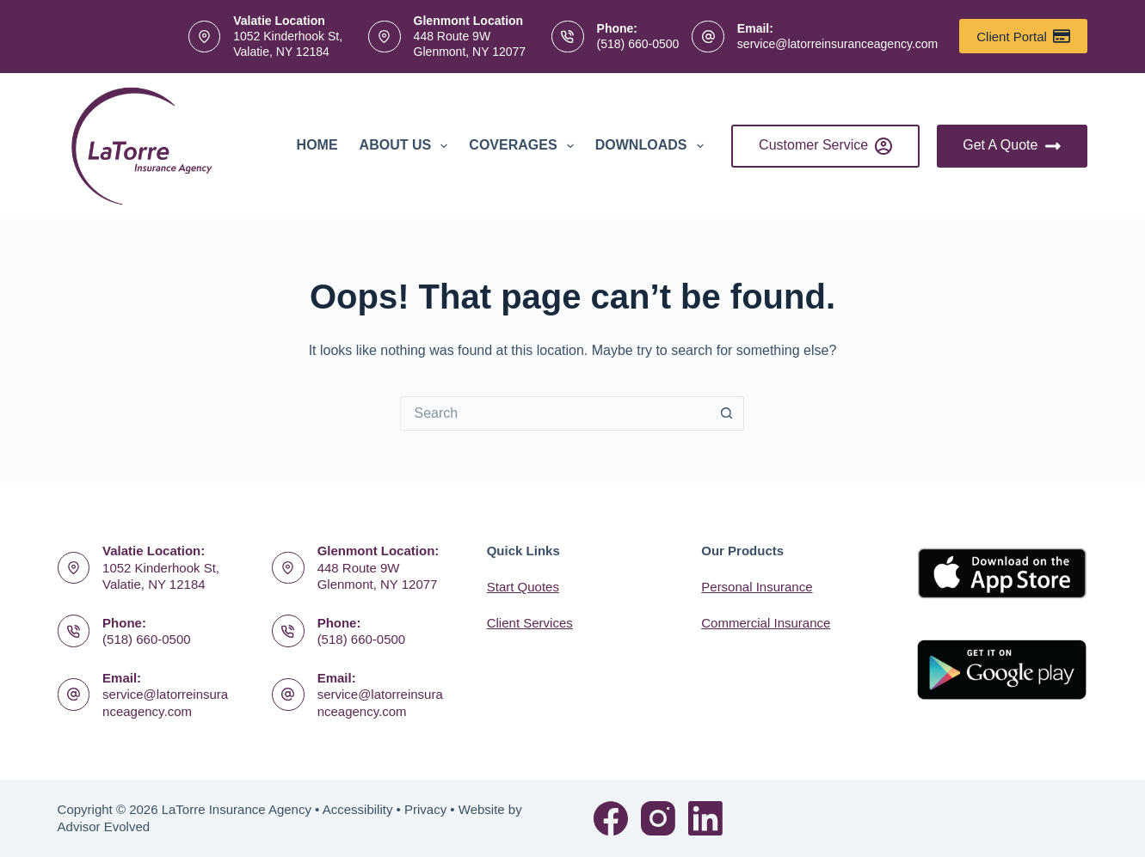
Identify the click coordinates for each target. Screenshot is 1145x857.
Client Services (530, 622)
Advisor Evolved (104, 826)
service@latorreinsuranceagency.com (837, 44)
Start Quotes (523, 586)
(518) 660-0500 (638, 44)
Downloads (653, 146)
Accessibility (358, 809)
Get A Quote (1012, 146)
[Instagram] (658, 818)
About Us (407, 146)
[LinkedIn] (705, 818)
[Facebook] (611, 818)
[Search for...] (555, 413)
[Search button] (727, 413)
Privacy (425, 809)
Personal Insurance (756, 586)
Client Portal (1023, 36)
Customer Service (825, 146)
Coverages (524, 146)
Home (317, 145)
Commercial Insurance (765, 622)
